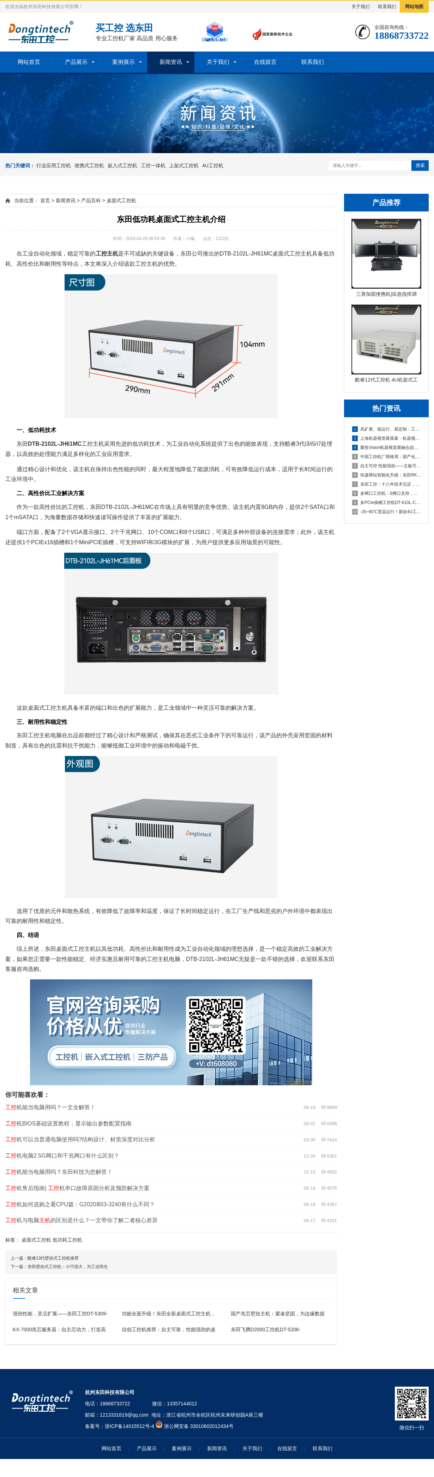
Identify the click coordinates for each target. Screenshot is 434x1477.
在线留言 (265, 62)
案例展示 (123, 62)
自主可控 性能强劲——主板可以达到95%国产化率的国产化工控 (386, 466)
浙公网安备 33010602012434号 (199, 1426)
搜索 (420, 165)
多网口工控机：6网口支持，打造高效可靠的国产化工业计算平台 (386, 493)
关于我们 (360, 6)
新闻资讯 (170, 62)
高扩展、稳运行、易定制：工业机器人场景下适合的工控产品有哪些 (386, 429)
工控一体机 (153, 165)
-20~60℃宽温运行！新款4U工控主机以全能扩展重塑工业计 (386, 512)
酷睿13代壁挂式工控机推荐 (53, 1258)
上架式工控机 (184, 165)
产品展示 (76, 62)
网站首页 (29, 62)
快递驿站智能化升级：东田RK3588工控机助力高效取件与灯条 (386, 475)
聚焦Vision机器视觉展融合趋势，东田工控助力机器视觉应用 (386, 447)
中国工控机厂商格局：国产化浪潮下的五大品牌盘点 (386, 457)
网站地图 (414, 6)
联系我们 (387, 6)
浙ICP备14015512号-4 (129, 1426)
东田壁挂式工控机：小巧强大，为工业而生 (68, 1266)
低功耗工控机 (67, 1240)
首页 (45, 200)
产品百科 (91, 200)
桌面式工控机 (121, 200)
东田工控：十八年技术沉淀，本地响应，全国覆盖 (386, 484)
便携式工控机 (89, 165)
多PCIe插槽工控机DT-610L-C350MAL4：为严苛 (386, 502)
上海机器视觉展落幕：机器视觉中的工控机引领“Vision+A (386, 438)
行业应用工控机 (53, 165)
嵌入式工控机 (122, 165)
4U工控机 (212, 165)
